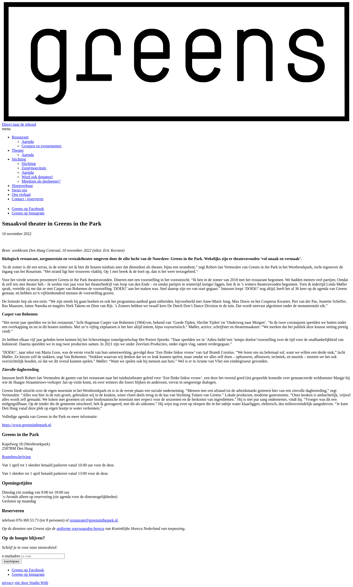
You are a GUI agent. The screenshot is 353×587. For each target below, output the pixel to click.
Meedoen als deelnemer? (41, 181)
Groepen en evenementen (42, 146)
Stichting (19, 159)
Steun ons (19, 190)
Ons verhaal (21, 194)
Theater (18, 150)
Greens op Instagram (28, 213)
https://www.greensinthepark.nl (26, 425)
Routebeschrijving (16, 457)
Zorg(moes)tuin (34, 168)
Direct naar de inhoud (19, 124)
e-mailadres (11, 556)
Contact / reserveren (27, 199)
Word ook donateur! (37, 177)
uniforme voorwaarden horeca (80, 528)
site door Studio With (31, 583)
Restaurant (20, 137)
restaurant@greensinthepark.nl (94, 520)
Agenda (28, 141)
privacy (8, 583)
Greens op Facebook (28, 209)
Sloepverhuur (22, 186)
